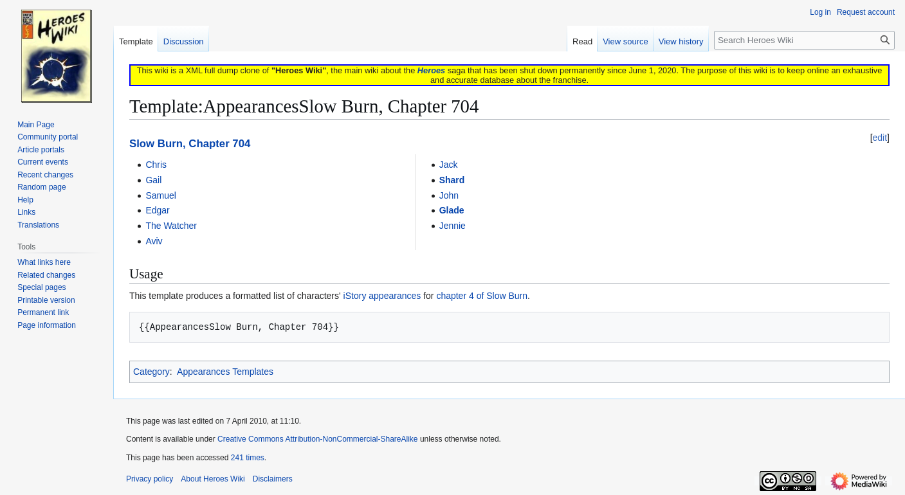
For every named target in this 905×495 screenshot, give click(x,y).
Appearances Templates (225, 371)
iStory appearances (382, 296)
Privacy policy (149, 478)
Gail (153, 180)
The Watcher (171, 226)
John (449, 195)
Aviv (153, 241)
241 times (247, 457)
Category (151, 371)
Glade (451, 210)
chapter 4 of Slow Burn (481, 296)
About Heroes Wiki (212, 478)
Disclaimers (273, 478)
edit (880, 137)
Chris (156, 164)
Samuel (160, 195)
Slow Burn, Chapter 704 (189, 144)
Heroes (431, 70)
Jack (448, 164)
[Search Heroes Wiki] (804, 40)
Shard (452, 180)
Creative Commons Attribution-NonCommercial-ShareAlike (317, 439)
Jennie (452, 226)
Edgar (157, 210)
